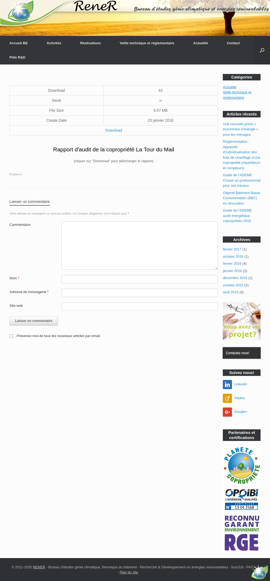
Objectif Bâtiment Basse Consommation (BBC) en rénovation (241, 198)
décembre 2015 (235, 278)
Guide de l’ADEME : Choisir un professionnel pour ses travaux (241, 180)
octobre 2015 (233, 285)
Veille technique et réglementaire (147, 43)
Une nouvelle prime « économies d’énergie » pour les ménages (240, 129)
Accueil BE (18, 43)
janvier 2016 (232, 271)
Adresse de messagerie (29, 292)
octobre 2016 (233, 256)
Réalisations (90, 43)
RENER (39, 567)
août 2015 (230, 292)
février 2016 (232, 263)
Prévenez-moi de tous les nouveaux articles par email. (59, 336)
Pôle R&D (17, 57)
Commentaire (19, 225)
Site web (16, 306)
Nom (14, 278)
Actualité (200, 43)
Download (113, 130)
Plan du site (129, 572)
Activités (54, 43)
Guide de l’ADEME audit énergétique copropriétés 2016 (237, 215)
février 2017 (232, 249)
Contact (233, 43)
